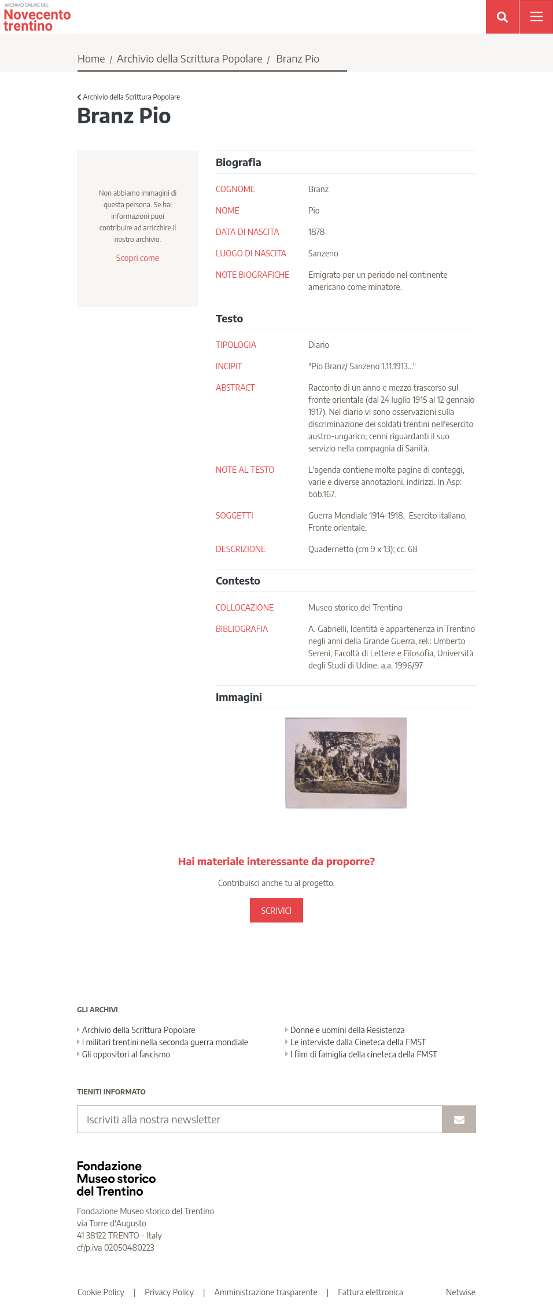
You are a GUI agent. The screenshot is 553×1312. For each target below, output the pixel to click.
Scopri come (137, 258)
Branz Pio (297, 58)
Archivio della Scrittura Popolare (190, 58)
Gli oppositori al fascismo (123, 1054)
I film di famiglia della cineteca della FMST (361, 1054)
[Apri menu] (536, 17)
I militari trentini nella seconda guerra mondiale (162, 1042)
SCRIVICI (276, 911)
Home (91, 58)
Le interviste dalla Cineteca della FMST (355, 1042)
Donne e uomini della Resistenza (345, 1030)
